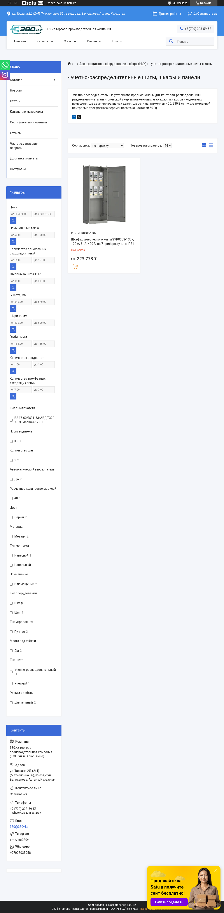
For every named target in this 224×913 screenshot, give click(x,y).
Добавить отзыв (205, 13)
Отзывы (15, 133)
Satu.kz (131, 904)
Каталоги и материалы (26, 111)
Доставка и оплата (24, 158)
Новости (16, 90)
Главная (20, 41)
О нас (68, 41)
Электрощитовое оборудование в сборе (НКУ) (112, 64)
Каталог (43, 41)
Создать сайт (54, 3)
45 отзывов (180, 3)
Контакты (94, 41)
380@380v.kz (19, 826)
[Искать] (171, 41)
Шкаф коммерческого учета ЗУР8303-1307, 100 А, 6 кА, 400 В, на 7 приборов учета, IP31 (102, 242)
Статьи (15, 101)
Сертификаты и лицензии (28, 122)
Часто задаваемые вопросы (24, 146)
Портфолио (18, 169)
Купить (75, 266)
